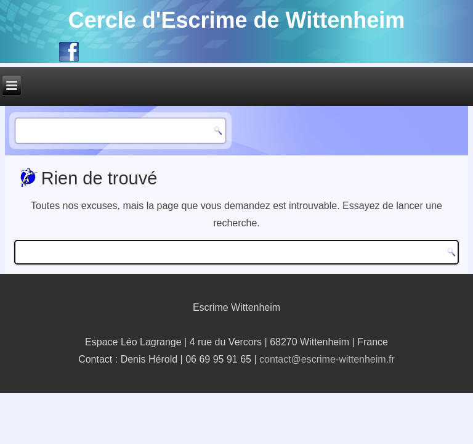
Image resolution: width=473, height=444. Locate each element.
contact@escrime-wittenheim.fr (327, 359)
